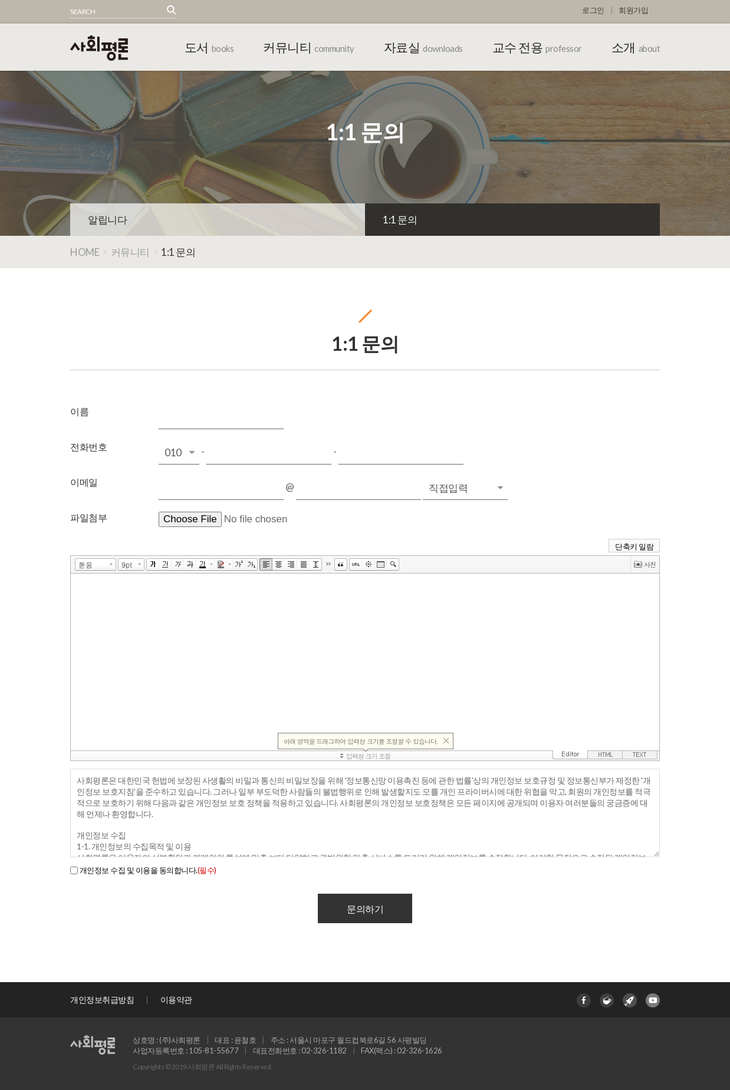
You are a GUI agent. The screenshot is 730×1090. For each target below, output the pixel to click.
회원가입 (633, 10)
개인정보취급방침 (102, 999)
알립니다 (107, 219)
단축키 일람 (634, 546)
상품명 (70, 5)
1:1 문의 (400, 219)
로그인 (593, 10)
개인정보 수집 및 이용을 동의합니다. (148, 870)
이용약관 (176, 999)
